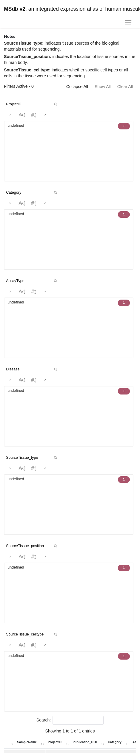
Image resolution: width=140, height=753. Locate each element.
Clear (105, 322)
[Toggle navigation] (128, 23)
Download (102, 525)
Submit (125, 322)
